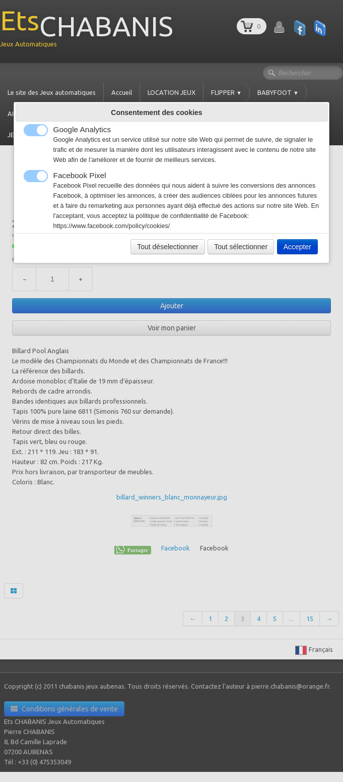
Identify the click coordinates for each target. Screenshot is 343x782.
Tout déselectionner (167, 247)
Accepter (297, 247)
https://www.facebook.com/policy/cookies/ (111, 226)
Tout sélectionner (240, 247)
